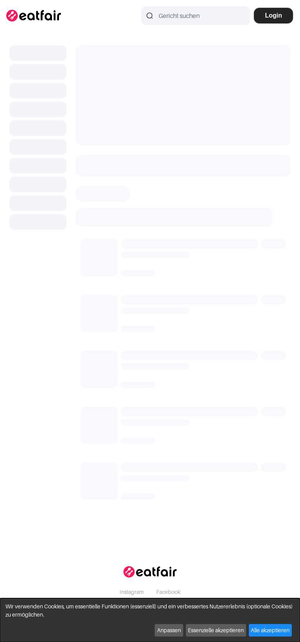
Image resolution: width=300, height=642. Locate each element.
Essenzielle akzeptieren (216, 630)
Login (273, 15)
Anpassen (169, 630)
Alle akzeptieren (270, 630)
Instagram (132, 591)
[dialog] (150, 620)
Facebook (168, 591)
